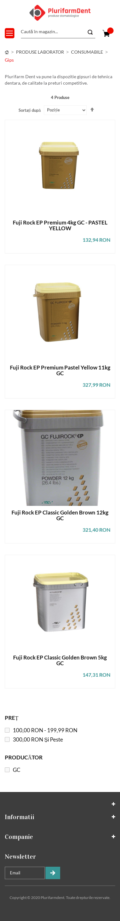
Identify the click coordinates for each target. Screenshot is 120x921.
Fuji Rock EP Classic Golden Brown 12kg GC (60, 515)
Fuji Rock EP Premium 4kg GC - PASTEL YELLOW (60, 226)
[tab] (60, 804)
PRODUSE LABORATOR (40, 52)
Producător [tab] (24, 757)
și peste (38, 739)
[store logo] (60, 13)
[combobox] (58, 32)
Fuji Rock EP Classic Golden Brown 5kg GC (60, 660)
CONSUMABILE (87, 52)
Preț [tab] (11, 717)
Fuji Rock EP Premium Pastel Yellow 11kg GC (60, 371)
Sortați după (30, 110)
